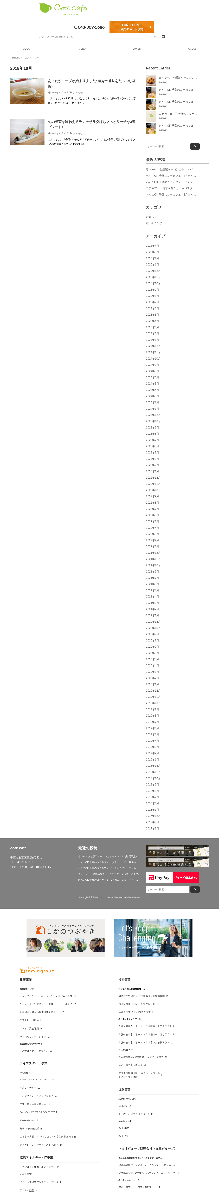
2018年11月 (153, 772)
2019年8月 (152, 715)
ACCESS (192, 48)
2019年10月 (153, 703)
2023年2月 (152, 464)
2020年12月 (153, 621)
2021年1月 (152, 615)
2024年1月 (152, 408)
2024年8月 (152, 371)
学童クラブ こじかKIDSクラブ (135, 1012)
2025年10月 (153, 283)
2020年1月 (152, 684)
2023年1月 (152, 471)
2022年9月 (152, 496)
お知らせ (78, 92)
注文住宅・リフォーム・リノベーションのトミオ (46, 995)
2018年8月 (152, 790)
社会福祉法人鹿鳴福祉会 (130, 988)
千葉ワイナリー (28, 1087)
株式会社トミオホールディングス (38, 1166)
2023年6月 (152, 446)
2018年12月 (153, 765)
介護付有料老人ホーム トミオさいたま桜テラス (144, 1042)
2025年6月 (152, 308)
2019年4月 (152, 740)
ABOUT (27, 48)
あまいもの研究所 (29, 1128)
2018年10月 (153, 778)
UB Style (123, 1105)
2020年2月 (152, 678)
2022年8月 (152, 502)
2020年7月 (152, 646)
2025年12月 (153, 270)
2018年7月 (152, 796)
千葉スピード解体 (29, 1020)
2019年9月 (152, 709)
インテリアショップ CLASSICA (36, 1095)
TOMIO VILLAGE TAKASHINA (35, 1079)
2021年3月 (152, 602)
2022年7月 (152, 508)
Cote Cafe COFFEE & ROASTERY (37, 1112)
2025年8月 (152, 295)
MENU (82, 48)
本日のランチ (154, 223)
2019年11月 (153, 696)
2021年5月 (152, 590)
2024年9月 (152, 364)
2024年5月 (152, 383)
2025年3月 (152, 327)
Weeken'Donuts (28, 1120)
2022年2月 (152, 540)
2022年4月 (152, 527)
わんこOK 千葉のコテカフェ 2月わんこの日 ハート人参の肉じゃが (109, 879)
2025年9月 (152, 289)
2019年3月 (152, 746)
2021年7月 (152, 577)
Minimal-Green (133, 897)
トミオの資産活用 (29, 1028)
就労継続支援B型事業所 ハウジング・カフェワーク (147, 1173)
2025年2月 (152, 333)
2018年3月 (152, 803)
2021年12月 (153, 552)
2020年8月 (152, 640)
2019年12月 (153, 690)
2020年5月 (152, 659)
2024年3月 (152, 396)
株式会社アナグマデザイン (34, 1050)
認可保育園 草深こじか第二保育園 (137, 1004)
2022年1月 (152, 546)
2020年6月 (152, 652)
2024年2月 (152, 402)
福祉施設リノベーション (33, 1036)
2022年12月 (153, 477)
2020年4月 (152, 665)
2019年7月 (152, 721)
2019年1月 (152, 759)
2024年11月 (153, 352)
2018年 (28, 58)
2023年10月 (153, 421)
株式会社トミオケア (128, 1019)
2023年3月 (152, 458)
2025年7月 (152, 302)
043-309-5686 (89, 27)
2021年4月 (152, 596)
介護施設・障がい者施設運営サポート (40, 1012)
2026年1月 (152, 264)
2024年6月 (152, 377)
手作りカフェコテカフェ (33, 1104)
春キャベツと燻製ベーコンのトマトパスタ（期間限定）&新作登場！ (109, 856)
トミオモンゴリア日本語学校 (134, 1113)
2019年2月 (152, 753)
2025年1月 (152, 339)
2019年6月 (152, 728)
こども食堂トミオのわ (131, 1064)
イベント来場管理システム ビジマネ (39, 1182)
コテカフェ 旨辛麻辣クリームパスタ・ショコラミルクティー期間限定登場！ (109, 874)
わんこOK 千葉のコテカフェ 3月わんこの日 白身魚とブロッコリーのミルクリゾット (109, 868)
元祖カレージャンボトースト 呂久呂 (39, 1144)
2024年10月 (153, 358)
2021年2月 (152, 609)
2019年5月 (152, 734)
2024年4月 (152, 389)
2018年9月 (152, 784)
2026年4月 (152, 245)
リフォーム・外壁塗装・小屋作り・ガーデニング (46, 1004)
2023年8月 (152, 433)
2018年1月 (152, 809)
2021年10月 (153, 565)
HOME (15, 57)
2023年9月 (152, 427)
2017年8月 (152, 828)
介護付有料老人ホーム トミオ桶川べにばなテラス (145, 1034)
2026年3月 (152, 252)
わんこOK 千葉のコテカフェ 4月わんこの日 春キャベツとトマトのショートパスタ (109, 862)
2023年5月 (152, 452)
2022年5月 (152, 521)
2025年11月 (153, 277)
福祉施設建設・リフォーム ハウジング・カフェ (145, 1164)
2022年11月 (153, 483)
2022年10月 (153, 490)
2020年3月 (152, 671)
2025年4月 (152, 320)
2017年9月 (152, 822)
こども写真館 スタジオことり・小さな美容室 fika (46, 1136)
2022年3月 (152, 533)
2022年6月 (152, 515)
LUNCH (137, 48)
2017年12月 (153, 815)
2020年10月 (153, 627)
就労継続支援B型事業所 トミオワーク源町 (141, 1056)
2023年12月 (153, 414)
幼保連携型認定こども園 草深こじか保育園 (142, 995)
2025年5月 (152, 314)
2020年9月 (152, 634)
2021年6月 (152, 584)
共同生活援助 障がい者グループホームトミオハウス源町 (139, 1075)
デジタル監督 (27, 1190)
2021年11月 (153, 559)
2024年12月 (153, 345)
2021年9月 (152, 571)
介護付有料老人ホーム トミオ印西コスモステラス (145, 1026)
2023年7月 (152, 439)
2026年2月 (152, 258)
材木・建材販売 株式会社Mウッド (137, 1187)
